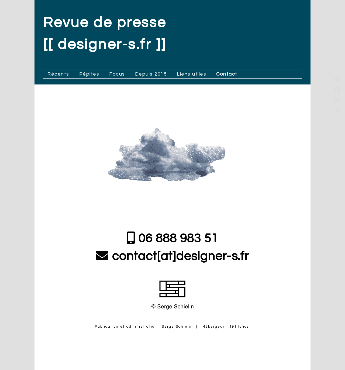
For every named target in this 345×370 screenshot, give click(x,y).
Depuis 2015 (151, 74)
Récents (58, 74)
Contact (226, 74)
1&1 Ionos (239, 326)
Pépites (89, 74)
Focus (117, 74)
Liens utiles (191, 74)
